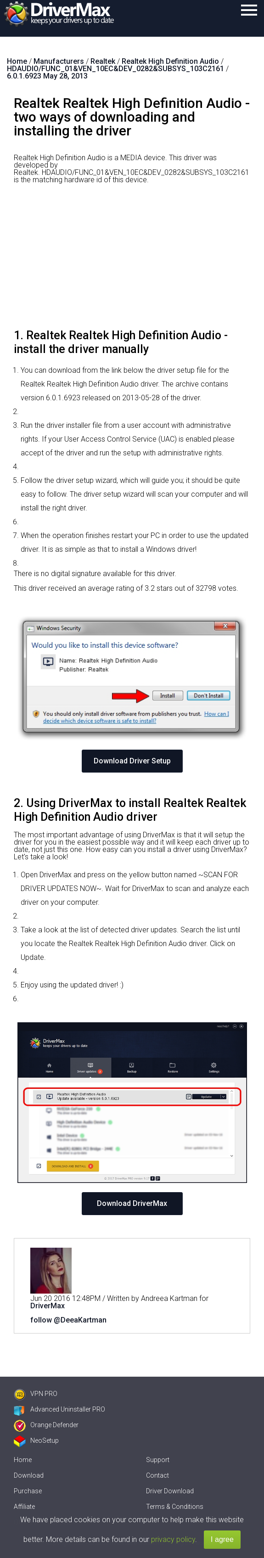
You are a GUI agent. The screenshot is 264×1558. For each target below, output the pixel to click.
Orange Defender (46, 1425)
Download (29, 1475)
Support (157, 1460)
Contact (157, 1475)
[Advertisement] (132, 260)
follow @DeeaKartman (68, 1320)
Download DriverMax (132, 1203)
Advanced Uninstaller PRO (59, 1409)
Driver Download (170, 1491)
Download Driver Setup (132, 761)
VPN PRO (35, 1393)
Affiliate (24, 1506)
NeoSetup (36, 1440)
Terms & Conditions (174, 1506)
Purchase (28, 1491)
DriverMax (47, 1305)
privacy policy (173, 1539)
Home (23, 1460)
